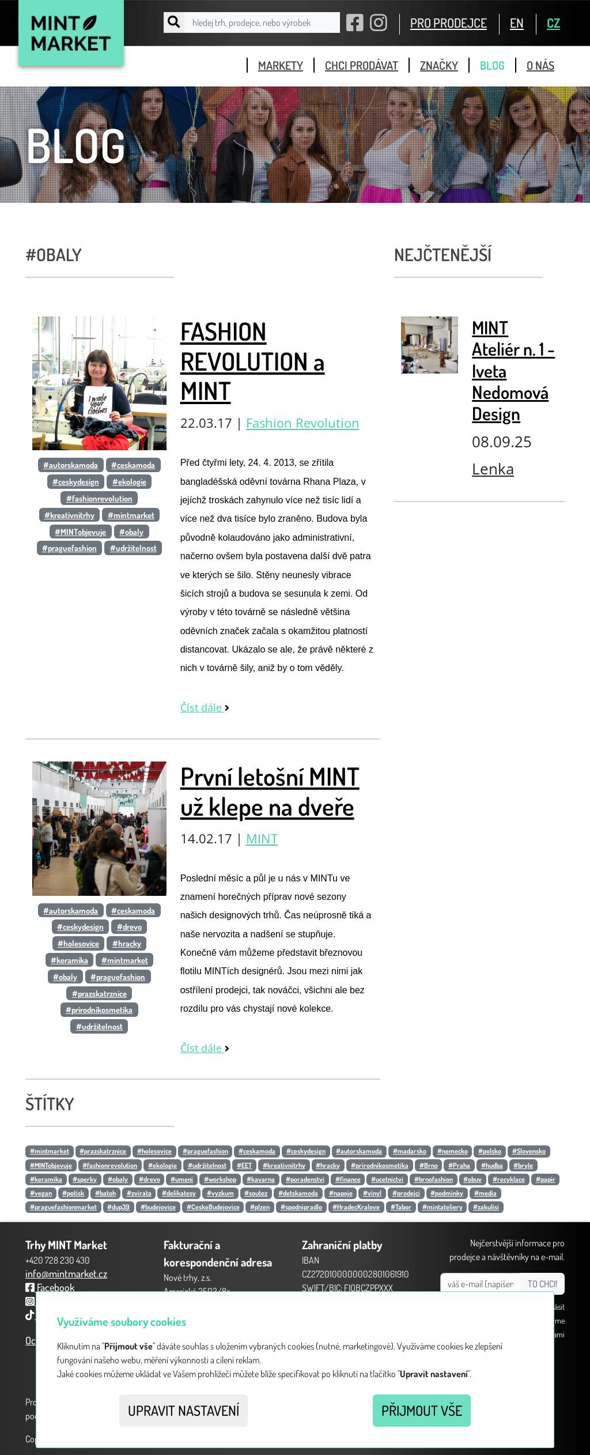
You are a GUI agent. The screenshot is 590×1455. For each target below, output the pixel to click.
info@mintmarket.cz (66, 1273)
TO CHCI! (542, 1284)
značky (439, 65)
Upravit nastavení (183, 1410)
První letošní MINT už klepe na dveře (270, 790)
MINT (262, 838)
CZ (553, 22)
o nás (540, 65)
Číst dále (204, 707)
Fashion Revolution (303, 422)
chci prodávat (361, 65)
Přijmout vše (421, 1410)
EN (517, 22)
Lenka (493, 469)
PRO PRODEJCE (448, 22)
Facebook (49, 1287)
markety (280, 65)
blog (492, 65)
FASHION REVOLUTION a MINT (252, 360)
